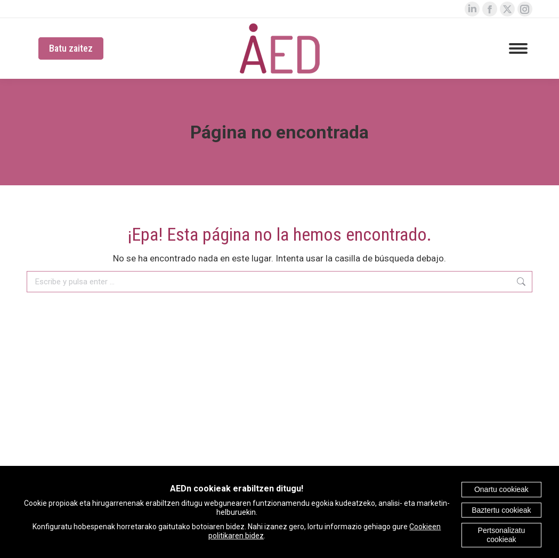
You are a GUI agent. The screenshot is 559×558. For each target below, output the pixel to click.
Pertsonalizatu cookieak (501, 535)
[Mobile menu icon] (518, 48)
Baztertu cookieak (501, 510)
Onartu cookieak (501, 489)
